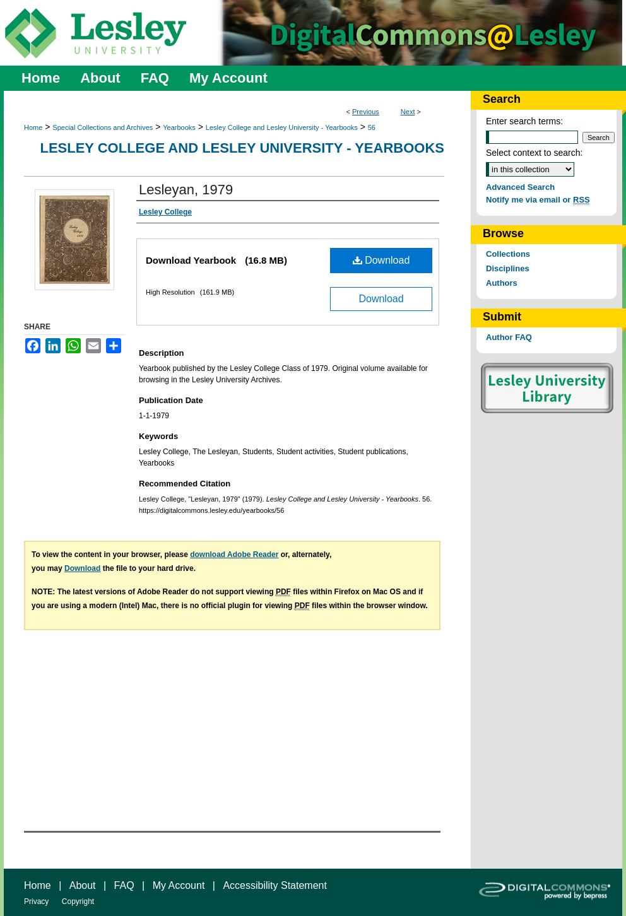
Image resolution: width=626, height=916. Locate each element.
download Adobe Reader (234, 554)
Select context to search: (534, 153)
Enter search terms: (524, 121)
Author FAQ (509, 337)
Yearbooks (179, 127)
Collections (508, 254)
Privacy (36, 901)
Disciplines (507, 268)
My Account (179, 885)
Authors (501, 283)
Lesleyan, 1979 (186, 189)
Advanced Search (520, 187)
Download (381, 260)
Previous (365, 111)
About (82, 885)
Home (33, 127)
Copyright (78, 901)
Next (408, 111)
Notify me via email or (538, 199)
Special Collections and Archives (102, 127)
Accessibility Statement (275, 885)
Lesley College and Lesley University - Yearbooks (282, 127)
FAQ (124, 885)
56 (371, 127)
